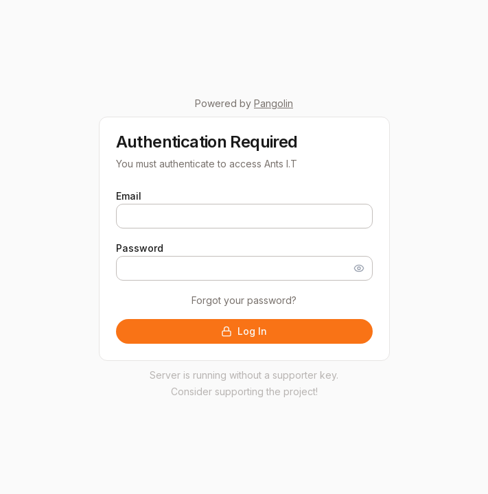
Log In (244, 331)
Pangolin (273, 103)
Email (128, 196)
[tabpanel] (244, 265)
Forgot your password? (244, 300)
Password (139, 248)
